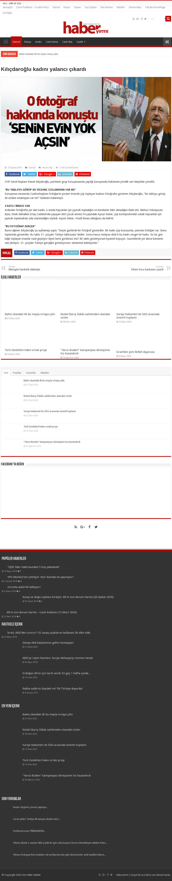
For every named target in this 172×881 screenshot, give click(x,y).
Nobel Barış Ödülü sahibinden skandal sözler (48, 396)
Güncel (56, 7)
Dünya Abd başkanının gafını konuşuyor (48, 642)
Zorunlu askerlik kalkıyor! (24, 587)
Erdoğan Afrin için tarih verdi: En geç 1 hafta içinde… (56, 673)
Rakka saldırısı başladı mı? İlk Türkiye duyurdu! (52, 688)
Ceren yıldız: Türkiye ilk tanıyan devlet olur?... (36, 819)
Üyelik (80, 41)
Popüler (17, 372)
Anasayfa (7, 7)
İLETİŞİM (7, 13)
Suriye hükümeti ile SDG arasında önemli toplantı (50, 411)
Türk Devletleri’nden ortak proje (26, 350)
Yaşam (77, 7)
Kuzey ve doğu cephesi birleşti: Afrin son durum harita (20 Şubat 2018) (68, 597)
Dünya (67, 7)
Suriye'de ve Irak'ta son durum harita (150, 874)
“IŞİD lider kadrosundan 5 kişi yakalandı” (33, 567)
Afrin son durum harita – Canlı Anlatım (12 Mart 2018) (42, 612)
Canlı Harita (52, 41)
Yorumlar (31, 372)
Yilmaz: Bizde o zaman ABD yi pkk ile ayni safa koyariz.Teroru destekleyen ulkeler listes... (60, 842)
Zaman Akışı (135, 7)
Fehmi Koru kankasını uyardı (144, 268)
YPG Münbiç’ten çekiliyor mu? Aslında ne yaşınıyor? (40, 577)
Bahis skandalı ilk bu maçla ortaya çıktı (38, 53)
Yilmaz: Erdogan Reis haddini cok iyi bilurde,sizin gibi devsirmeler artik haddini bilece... (59, 854)
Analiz (38, 41)
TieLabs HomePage (155, 7)
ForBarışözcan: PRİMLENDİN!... (29, 830)
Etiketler (121, 7)
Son (6, 372)
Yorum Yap (47, 167)
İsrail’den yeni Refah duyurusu (135, 352)
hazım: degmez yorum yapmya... (30, 807)
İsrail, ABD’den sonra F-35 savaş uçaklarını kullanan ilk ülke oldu (48, 632)
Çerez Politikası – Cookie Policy (32, 7)
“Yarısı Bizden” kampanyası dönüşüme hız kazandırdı (52, 441)
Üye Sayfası (91, 7)
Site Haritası (106, 7)
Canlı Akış (67, 41)
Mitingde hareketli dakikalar (28, 268)
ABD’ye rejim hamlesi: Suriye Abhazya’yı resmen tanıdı (57, 658)
